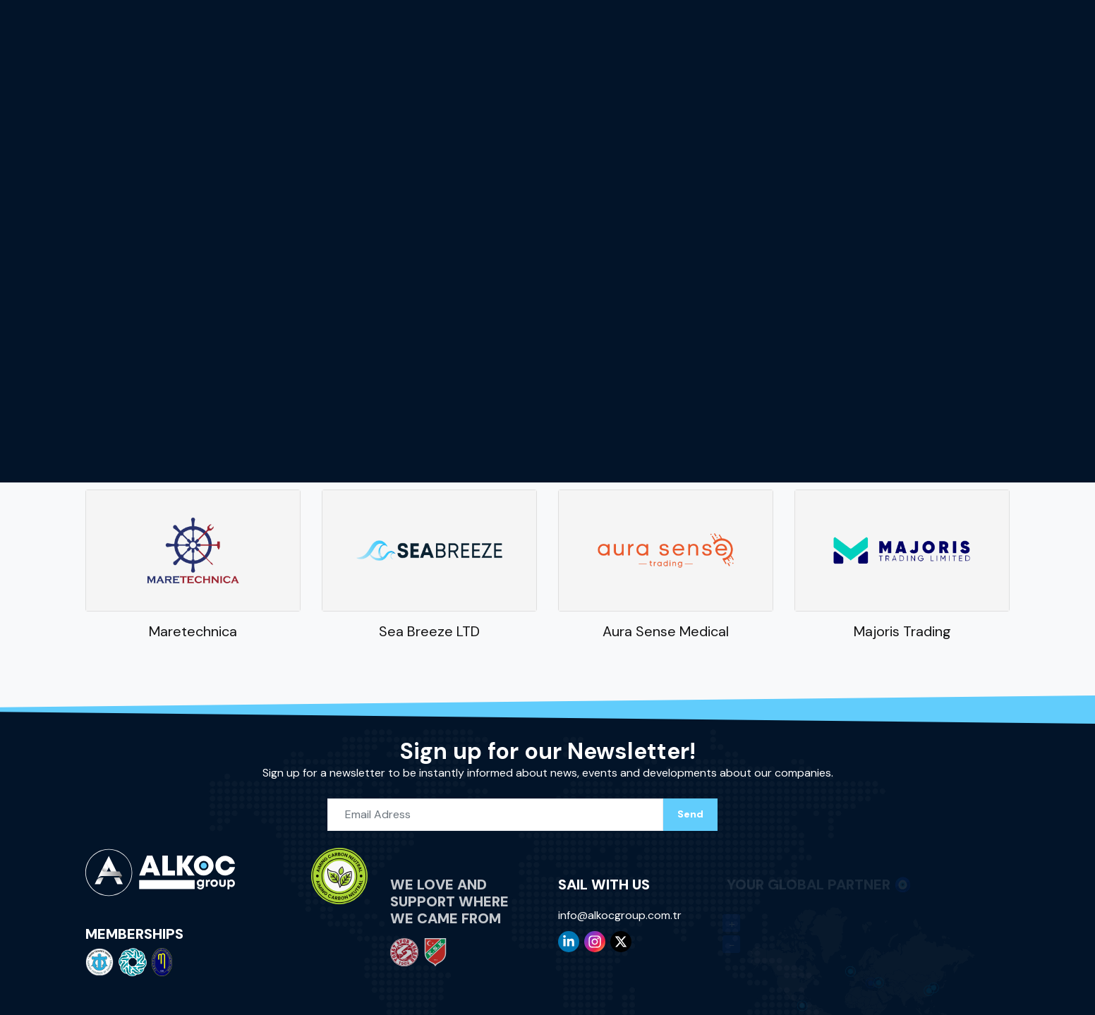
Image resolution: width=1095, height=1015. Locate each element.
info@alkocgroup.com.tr (620, 912)
